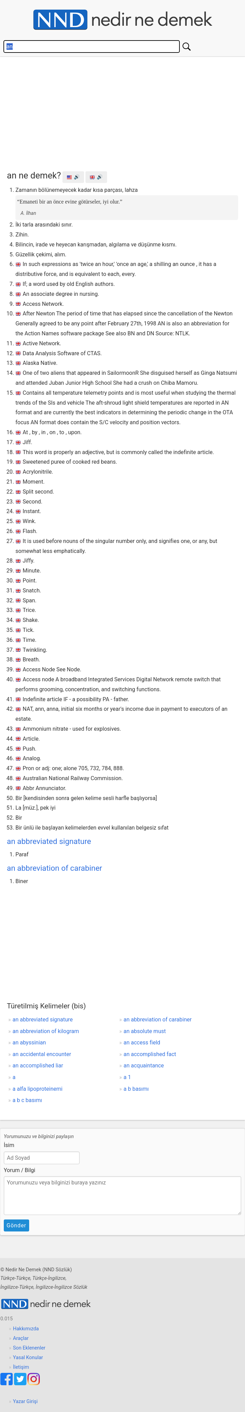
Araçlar (21, 1338)
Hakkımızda (26, 1329)
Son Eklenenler (29, 1348)
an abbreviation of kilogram (46, 1031)
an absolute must (145, 1031)
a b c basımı (27, 1100)
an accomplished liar (38, 1065)
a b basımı (136, 1089)
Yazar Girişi (25, 1401)
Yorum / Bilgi (19, 1170)
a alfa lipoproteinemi (38, 1089)
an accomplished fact (150, 1054)
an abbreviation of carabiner (54, 868)
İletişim (21, 1367)
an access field (142, 1042)
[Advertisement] (126, 112)
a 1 (127, 1077)
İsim (9, 1145)
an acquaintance (144, 1065)
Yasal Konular (28, 1358)
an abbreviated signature (49, 841)
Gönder (16, 1225)
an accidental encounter (42, 1054)
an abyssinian (29, 1042)
